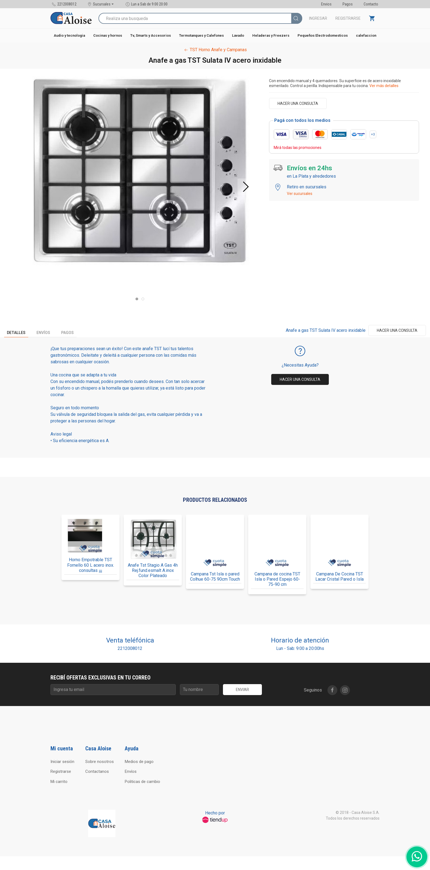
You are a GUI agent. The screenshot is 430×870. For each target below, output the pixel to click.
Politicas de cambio (142, 781)
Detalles (16, 332)
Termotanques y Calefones (201, 35)
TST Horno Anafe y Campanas (215, 49)
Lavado (238, 35)
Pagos (348, 4)
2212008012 (130, 648)
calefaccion (366, 35)
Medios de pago (139, 761)
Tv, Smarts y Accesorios (150, 35)
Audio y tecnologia (69, 35)
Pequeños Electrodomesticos (323, 35)
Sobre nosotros (99, 761)
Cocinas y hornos (107, 35)
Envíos (43, 332)
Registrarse (348, 18)
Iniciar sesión (62, 761)
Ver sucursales (299, 193)
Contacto (371, 4)
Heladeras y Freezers (270, 35)
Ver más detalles (383, 85)
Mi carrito (58, 781)
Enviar (242, 689)
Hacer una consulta (298, 103)
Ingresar (318, 18)
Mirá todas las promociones (297, 147)
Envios (326, 4)
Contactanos (97, 771)
